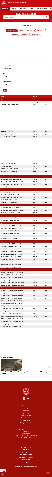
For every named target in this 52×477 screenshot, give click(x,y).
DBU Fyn (26, 450)
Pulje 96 (35, 280)
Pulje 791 (35, 210)
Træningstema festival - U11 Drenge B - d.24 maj (12, 225)
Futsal (26, 462)
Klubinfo (21, 30)
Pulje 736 (35, 207)
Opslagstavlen (36, 34)
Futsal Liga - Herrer (5, 102)
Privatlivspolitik (26, 418)
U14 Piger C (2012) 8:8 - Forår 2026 (9, 202)
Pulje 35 (35, 202)
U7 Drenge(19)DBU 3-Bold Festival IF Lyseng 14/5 (12, 290)
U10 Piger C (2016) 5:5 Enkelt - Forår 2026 (11, 256)
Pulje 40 (35, 186)
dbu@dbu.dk (27, 437)
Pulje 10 (35, 261)
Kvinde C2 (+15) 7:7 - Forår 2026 (8, 136)
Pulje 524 (35, 179)
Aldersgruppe (7, 81)
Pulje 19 (35, 256)
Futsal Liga (35, 102)
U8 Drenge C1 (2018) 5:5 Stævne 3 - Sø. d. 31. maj (12, 282)
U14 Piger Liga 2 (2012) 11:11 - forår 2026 (10, 194)
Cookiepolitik (26, 420)
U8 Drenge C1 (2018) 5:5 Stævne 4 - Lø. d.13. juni (12, 274)
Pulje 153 (35, 136)
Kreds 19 (35, 171)
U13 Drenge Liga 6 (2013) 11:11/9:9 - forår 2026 (12, 210)
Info (46, 102)
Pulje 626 (35, 192)
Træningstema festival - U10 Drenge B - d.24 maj (12, 243)
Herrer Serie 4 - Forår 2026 (7, 134)
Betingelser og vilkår (26, 423)
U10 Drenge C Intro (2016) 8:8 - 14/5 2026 (11, 261)
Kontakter (30, 30)
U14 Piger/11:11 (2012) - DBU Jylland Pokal (11, 199)
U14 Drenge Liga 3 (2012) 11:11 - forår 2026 (11, 192)
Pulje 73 (35, 134)
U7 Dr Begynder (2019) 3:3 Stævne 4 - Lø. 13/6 (12, 318)
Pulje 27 (35, 308)
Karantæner (24, 34)
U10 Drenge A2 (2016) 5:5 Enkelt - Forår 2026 (11, 249)
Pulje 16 (35, 236)
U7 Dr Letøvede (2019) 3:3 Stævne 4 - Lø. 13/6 (12, 326)
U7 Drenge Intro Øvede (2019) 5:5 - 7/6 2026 (11, 300)
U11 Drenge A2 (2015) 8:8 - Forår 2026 (10, 230)
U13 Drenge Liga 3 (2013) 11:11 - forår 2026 (11, 207)
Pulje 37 (35, 131)
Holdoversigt (11, 30)
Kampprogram (40, 30)
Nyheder (26, 408)
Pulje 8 (34, 225)
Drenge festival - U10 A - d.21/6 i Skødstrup (11, 264)
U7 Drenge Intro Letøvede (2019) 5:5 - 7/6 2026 (12, 303)
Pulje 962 (35, 212)
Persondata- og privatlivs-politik (26, 466)
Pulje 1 (34, 104)
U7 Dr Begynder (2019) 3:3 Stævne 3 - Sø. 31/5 (12, 308)
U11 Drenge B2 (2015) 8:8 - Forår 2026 (10, 233)
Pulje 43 (35, 316)
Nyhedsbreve (26, 405)
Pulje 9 (34, 233)
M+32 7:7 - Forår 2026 (6, 166)
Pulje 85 (35, 238)
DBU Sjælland (26, 459)
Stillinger (15, 34)
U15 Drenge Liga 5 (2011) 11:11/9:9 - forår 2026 (12, 181)
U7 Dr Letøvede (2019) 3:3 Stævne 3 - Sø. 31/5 (12, 316)
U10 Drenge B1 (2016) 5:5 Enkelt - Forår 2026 (11, 251)
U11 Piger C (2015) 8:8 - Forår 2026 (9, 238)
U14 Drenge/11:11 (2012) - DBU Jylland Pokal (11, 197)
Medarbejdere (26, 413)
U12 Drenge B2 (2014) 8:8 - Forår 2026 (10, 220)
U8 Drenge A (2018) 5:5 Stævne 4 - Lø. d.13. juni (12, 272)
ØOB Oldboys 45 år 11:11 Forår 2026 (9, 168)
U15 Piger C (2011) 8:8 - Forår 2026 (9, 186)
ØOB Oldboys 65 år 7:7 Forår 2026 (9, 174)
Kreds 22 (35, 174)
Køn (4, 73)
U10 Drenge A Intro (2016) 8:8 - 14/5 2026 (11, 259)
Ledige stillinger (26, 415)
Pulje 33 (35, 220)
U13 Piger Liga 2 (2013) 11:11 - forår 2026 (10, 212)
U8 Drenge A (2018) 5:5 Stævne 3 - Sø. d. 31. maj (12, 280)
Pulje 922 (35, 194)
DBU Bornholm (26, 447)
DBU (26, 445)
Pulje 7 (34, 254)
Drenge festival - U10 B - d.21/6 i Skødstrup (11, 267)
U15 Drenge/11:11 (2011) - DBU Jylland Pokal (11, 184)
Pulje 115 (35, 282)
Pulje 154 (35, 163)
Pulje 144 (35, 166)
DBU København (26, 454)
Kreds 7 (35, 168)
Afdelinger (26, 410)
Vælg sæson (6, 65)
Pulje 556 (35, 181)
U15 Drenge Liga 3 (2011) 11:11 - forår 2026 (11, 179)
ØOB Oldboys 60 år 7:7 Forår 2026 (9, 171)
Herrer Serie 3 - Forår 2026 (7, 131)
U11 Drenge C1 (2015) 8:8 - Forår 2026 (10, 236)
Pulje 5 (34, 251)
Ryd (5, 90)
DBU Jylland (26, 452)
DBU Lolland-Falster (26, 457)
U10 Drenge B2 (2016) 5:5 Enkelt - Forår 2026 (11, 254)
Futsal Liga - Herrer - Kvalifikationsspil (10, 104)
